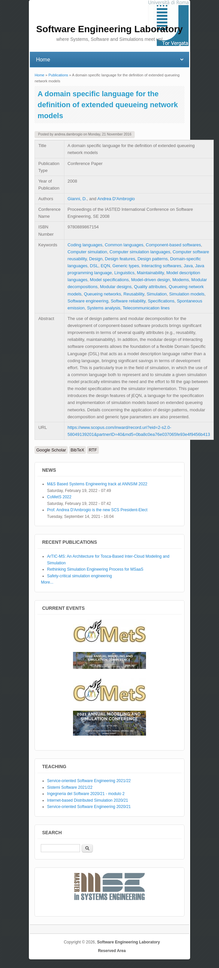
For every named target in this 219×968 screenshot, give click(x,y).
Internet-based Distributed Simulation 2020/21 (87, 800)
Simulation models (186, 293)
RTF (93, 449)
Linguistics (124, 272)
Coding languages (85, 244)
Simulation (157, 293)
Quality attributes (150, 286)
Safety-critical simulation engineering (79, 576)
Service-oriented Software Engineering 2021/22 (89, 780)
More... (47, 582)
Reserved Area (112, 950)
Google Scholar (51, 449)
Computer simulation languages (140, 251)
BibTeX (77, 449)
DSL (94, 265)
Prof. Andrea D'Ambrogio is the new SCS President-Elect (97, 510)
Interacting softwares (161, 265)
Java (187, 265)
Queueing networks (102, 293)
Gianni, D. (77, 198)
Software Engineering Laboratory (128, 942)
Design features (120, 258)
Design (95, 258)
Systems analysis (103, 307)
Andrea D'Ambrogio (116, 198)
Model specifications (109, 279)
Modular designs (115, 286)
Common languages (124, 244)
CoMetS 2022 (59, 497)
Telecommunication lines (146, 307)
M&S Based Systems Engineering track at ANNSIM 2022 (97, 484)
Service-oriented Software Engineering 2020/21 (89, 806)
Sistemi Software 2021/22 (70, 787)
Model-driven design (150, 279)
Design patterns (152, 258)
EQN (105, 265)
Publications (58, 75)
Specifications (161, 300)
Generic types (125, 265)
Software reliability (128, 300)
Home (39, 75)
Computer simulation (87, 251)
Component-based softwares (173, 244)
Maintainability (150, 272)
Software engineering (88, 300)
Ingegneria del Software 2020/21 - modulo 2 (86, 793)
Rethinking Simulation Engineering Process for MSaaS (95, 569)
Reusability (133, 293)
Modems (180, 279)
